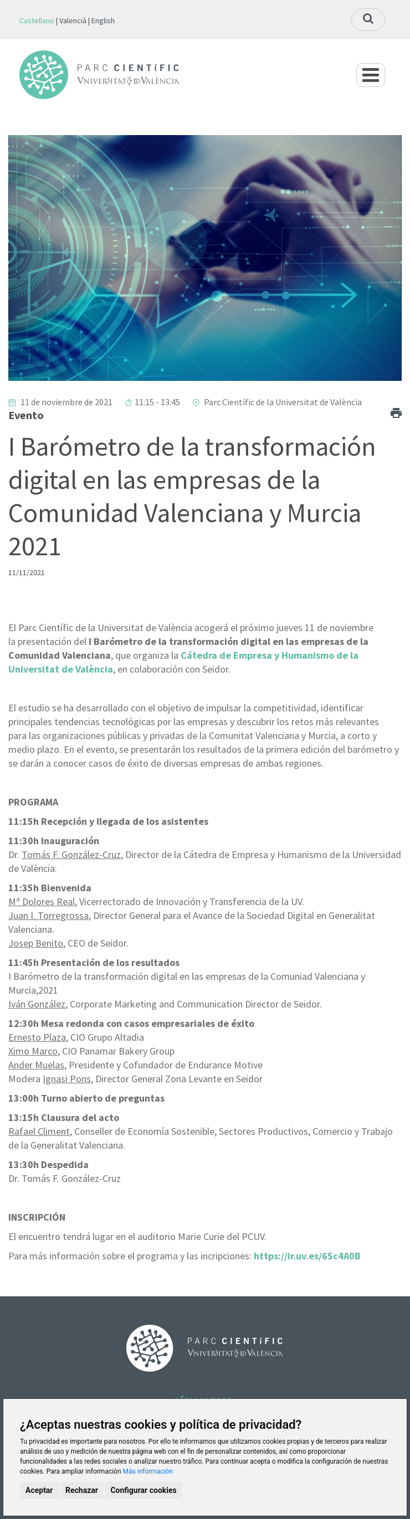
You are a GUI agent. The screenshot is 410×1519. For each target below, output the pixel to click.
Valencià (72, 20)
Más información (148, 1471)
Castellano (36, 20)
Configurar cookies (143, 1490)
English (103, 20)
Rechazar (81, 1490)
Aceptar (39, 1490)
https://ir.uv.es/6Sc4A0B (307, 1255)
